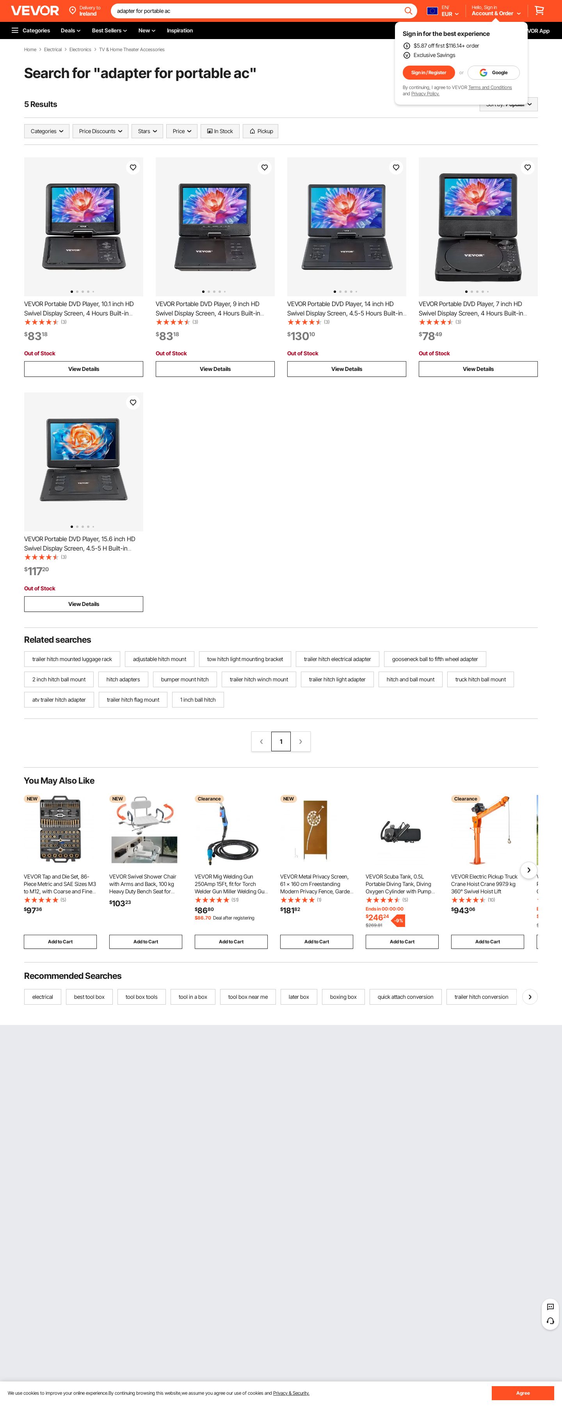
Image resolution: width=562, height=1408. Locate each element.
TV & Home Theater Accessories (132, 49)
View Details (83, 368)
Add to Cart (60, 942)
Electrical (53, 49)
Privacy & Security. (291, 1393)
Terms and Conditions (490, 87)
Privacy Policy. (425, 93)
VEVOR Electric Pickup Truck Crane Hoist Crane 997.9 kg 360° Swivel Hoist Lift (484, 884)
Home (30, 49)
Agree (523, 1393)
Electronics (80, 49)
